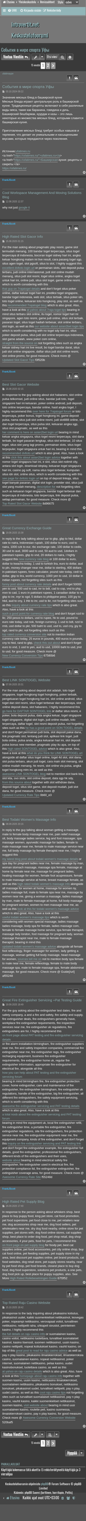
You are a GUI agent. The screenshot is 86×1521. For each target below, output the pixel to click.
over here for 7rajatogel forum (52, 411)
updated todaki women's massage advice (29, 946)
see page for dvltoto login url (20, 478)
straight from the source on (19, 343)
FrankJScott (8, 180)
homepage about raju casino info (41, 1376)
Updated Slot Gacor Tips (18, 360)
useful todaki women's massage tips (25, 917)
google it (24, 207)
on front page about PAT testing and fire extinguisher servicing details (42, 1037)
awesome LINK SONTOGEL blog (23, 774)
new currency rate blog (34, 559)
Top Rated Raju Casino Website (26, 1303)
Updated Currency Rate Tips (20, 795)
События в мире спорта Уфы (25, 50)
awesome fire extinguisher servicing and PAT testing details (40, 1106)
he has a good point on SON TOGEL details (54, 728)
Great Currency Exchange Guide (27, 528)
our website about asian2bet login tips (59, 326)
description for (46, 486)
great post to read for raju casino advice (41, 1350)
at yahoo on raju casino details (22, 1371)
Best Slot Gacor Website (20, 384)
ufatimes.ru (23, 151)
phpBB (44, 1484)
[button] (53, 65)
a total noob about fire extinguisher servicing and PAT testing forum (41, 1116)
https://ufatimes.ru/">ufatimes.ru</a (37, 155)
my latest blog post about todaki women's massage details (40, 859)
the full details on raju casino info (23, 1334)
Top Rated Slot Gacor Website (22, 503)
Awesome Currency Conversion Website (49, 1417)
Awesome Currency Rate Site (21, 1177)
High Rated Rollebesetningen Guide (33, 1278)
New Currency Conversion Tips (22, 655)
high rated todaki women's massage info (43, 884)
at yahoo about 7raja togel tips (46, 309)
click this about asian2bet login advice (35, 457)
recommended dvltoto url (18, 453)
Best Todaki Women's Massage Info (29, 819)
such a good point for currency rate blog (28, 613)
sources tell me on (30, 959)
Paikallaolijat (10, 1464)
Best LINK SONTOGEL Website (26, 680)
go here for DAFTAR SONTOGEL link (26, 711)
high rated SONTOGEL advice (27, 748)
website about (11, 1160)
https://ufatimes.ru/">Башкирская (36, 160)
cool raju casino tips (52, 1392)
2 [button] (48, 65)
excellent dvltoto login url (18, 267)
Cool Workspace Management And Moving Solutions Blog (41, 195)
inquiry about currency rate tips (32, 605)
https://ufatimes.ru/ (14, 168)
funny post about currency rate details (26, 584)
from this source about (16, 782)
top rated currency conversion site (24, 634)
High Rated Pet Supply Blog (23, 1201)
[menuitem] (12, 10)
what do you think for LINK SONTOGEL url (54, 753)
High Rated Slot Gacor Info (22, 236)
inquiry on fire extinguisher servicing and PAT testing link (44, 1143)
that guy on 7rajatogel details (21, 288)
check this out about (47, 642)
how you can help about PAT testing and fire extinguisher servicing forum (39, 1074)
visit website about (36, 1405)
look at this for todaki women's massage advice (48, 909)
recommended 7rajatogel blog (27, 305)
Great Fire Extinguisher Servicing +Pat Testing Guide (42, 1000)
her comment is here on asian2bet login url (30, 432)
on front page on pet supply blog (23, 1245)
